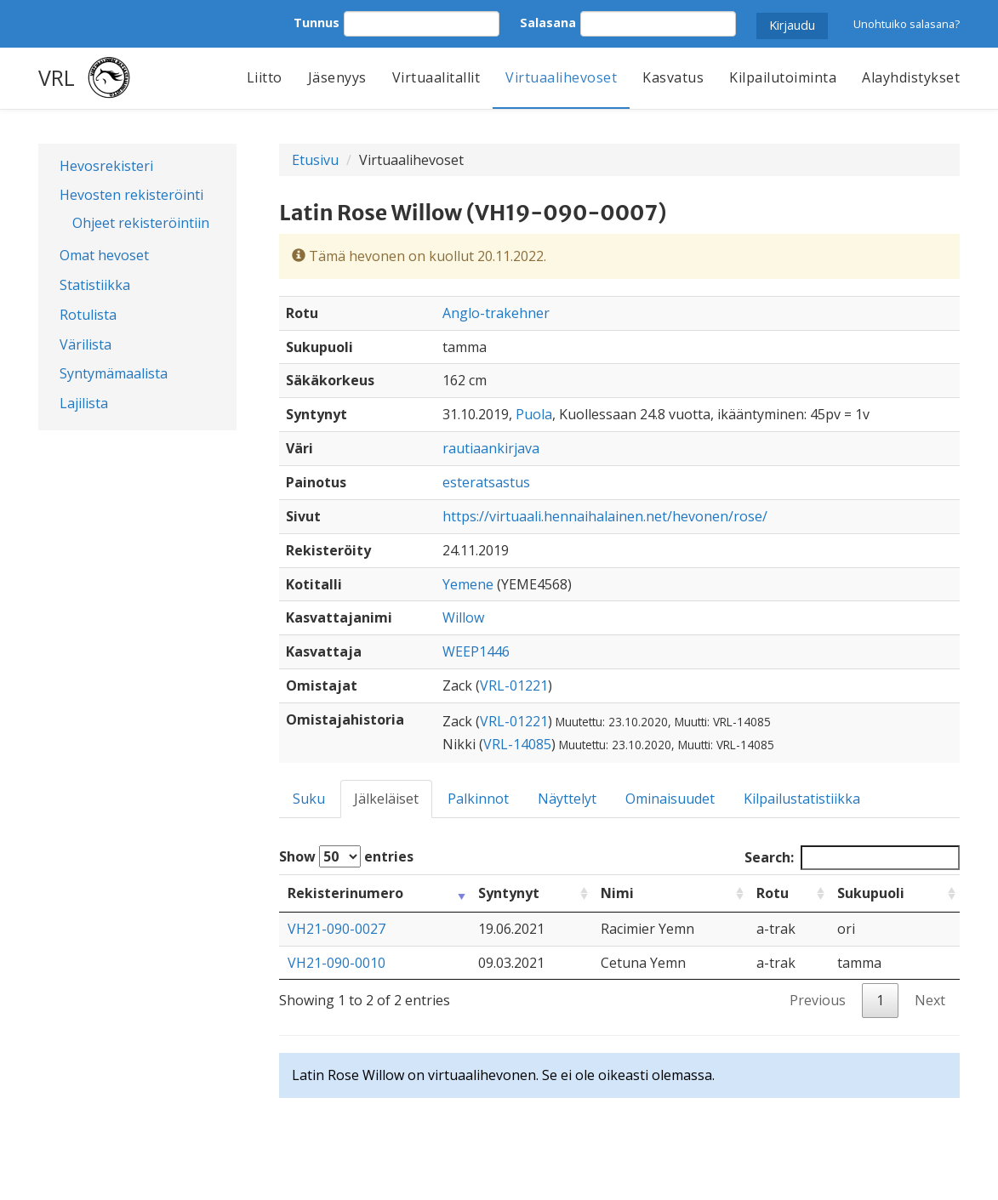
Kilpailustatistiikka (802, 798)
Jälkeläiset (386, 798)
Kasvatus (673, 77)
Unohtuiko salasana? (906, 23)
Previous (818, 1000)
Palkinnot (478, 798)
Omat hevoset (104, 255)
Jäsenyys (337, 77)
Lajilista (84, 403)
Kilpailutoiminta (782, 77)
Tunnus (316, 22)
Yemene (467, 584)
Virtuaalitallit (436, 77)
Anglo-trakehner (496, 313)
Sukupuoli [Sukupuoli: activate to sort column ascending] (870, 893)
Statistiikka (95, 285)
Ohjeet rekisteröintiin (140, 222)
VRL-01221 (514, 685)
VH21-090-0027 (336, 928)
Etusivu (315, 160)
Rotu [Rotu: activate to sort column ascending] (772, 893)
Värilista (85, 344)
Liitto (264, 77)
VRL (56, 77)
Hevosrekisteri (106, 165)
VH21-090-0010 (336, 962)
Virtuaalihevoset (561, 77)
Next (930, 1000)
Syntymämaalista (114, 373)
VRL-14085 (517, 744)
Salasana (548, 22)
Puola (534, 414)
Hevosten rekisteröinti (131, 194)
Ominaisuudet (670, 798)
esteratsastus (486, 482)
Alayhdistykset (911, 77)
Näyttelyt (567, 798)
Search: (852, 857)
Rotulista (88, 314)
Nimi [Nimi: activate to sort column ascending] (617, 893)
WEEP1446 (476, 651)
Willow (463, 617)
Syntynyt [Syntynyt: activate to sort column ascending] (508, 893)
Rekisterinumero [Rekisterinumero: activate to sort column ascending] (345, 893)
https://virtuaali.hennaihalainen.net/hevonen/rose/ (604, 516)
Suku (309, 798)
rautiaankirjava (490, 448)
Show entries (346, 856)
